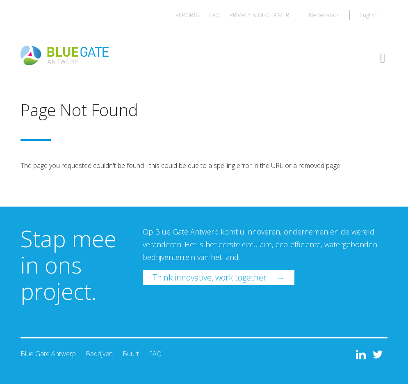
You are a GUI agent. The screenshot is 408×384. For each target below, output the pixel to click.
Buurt (131, 353)
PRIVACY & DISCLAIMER (259, 15)
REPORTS (187, 15)
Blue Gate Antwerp (48, 353)
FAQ (214, 15)
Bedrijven (99, 353)
